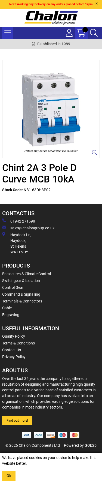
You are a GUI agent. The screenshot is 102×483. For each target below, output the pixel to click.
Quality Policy (13, 336)
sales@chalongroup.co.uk (28, 227)
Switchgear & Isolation (21, 280)
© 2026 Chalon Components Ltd (32, 445)
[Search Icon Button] (94, 33)
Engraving (10, 315)
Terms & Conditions (18, 343)
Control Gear (13, 287)
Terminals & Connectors (22, 301)
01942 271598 (18, 220)
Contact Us (11, 350)
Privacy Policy (14, 357)
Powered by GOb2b (80, 445)
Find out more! (17, 420)
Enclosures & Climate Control (26, 274)
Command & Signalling (21, 294)
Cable (7, 308)
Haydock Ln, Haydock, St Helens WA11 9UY (16, 243)
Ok (9, 475)
